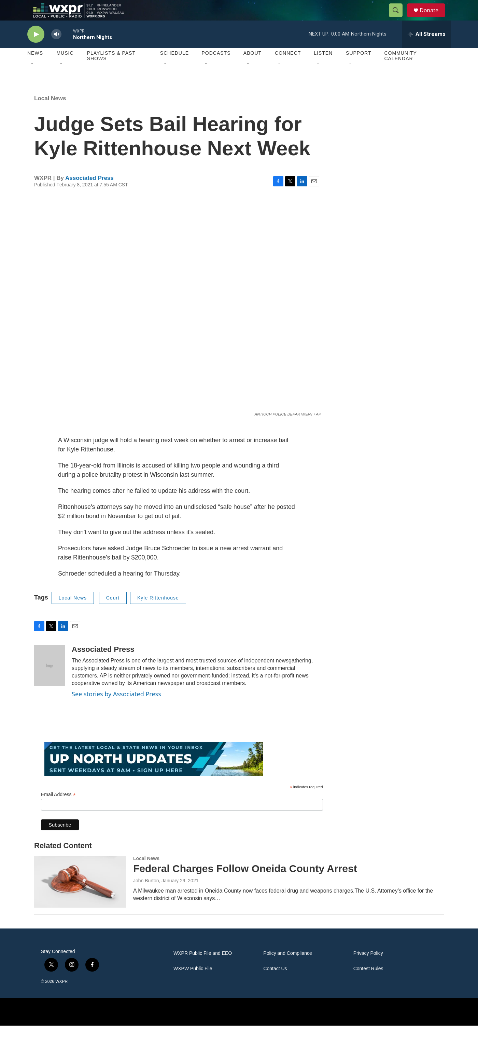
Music (64, 68)
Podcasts (215, 68)
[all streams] (426, 49)
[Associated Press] (49, 680)
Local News (50, 113)
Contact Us (275, 984)
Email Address (58, 810)
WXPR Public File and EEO (202, 968)
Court (113, 613)
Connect (288, 68)
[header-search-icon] (399, 18)
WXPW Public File (192, 984)
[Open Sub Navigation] (32, 79)
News (35, 68)
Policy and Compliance (287, 968)
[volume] (56, 49)
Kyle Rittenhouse (158, 613)
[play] (35, 50)
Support (358, 68)
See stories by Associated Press (116, 709)
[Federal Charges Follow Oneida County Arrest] (80, 897)
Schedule (174, 68)
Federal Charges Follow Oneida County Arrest (245, 884)
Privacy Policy (368, 968)
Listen (323, 68)
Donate (433, 18)
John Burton (146, 896)
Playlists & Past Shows (111, 71)
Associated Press (89, 193)
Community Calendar (400, 71)
